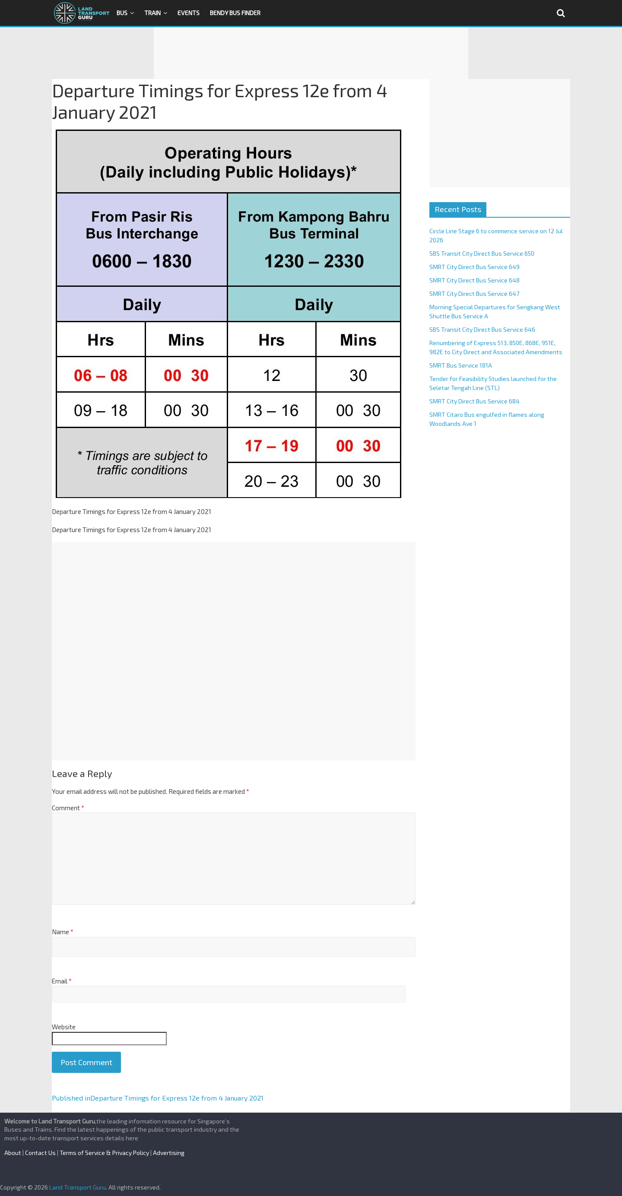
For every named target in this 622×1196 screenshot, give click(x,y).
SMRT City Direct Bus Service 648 (474, 280)
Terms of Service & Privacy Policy (104, 1152)
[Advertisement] (311, 53)
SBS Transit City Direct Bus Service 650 (481, 253)
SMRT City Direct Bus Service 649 (474, 266)
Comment (68, 808)
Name (62, 932)
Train (152, 12)
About (12, 1152)
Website (64, 1027)
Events (189, 12)
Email (62, 981)
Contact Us (40, 1152)
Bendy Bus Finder (235, 12)
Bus (122, 12)
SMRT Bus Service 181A (460, 365)
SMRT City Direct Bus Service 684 (474, 401)
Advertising (168, 1152)
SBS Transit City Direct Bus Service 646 (482, 329)
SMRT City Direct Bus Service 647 (474, 293)
